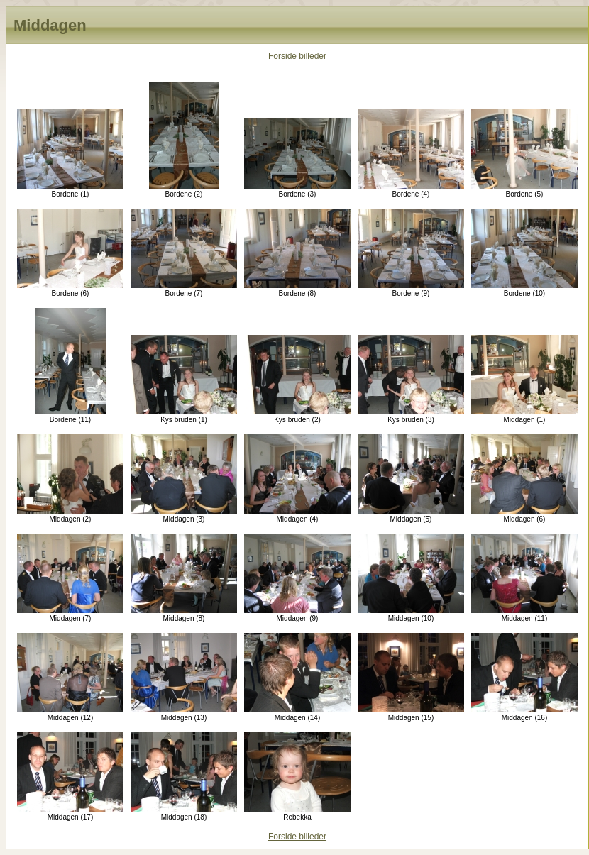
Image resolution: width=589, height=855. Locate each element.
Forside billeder (297, 56)
